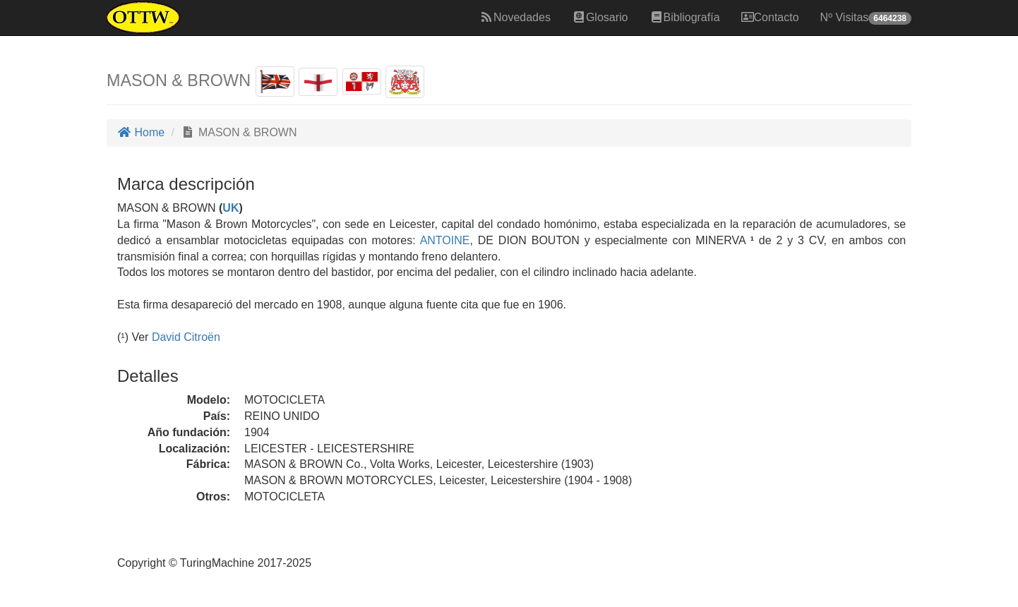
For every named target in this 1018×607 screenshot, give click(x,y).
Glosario (600, 17)
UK (230, 208)
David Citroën (186, 337)
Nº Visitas (865, 18)
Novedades (515, 17)
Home (140, 132)
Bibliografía (684, 17)
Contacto (770, 17)
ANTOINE (443, 240)
